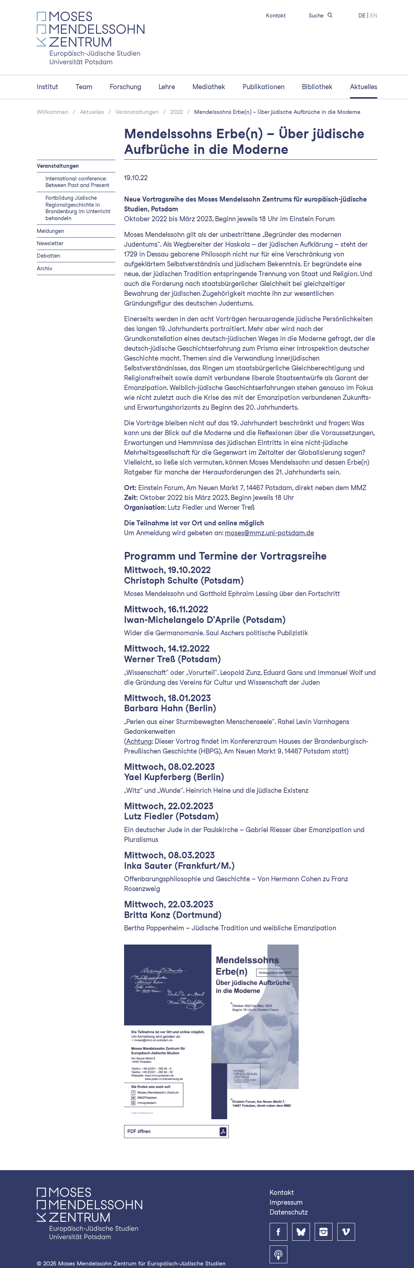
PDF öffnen (139, 1131)
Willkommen (52, 112)
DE (362, 15)
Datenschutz (289, 1212)
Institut (47, 87)
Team (84, 87)
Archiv (44, 268)
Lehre (167, 87)
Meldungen (50, 231)
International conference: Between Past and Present (77, 181)
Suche (322, 15)
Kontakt (276, 15)
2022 (176, 112)
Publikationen (263, 87)
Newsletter (50, 243)
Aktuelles (363, 87)
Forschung (125, 87)
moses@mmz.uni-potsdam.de (269, 533)
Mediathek (208, 87)
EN (373, 15)
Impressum (286, 1202)
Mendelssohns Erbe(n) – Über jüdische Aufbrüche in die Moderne (277, 112)
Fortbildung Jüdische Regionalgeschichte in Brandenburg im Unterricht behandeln (77, 208)
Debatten (48, 256)
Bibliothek (317, 87)
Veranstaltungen (137, 112)
